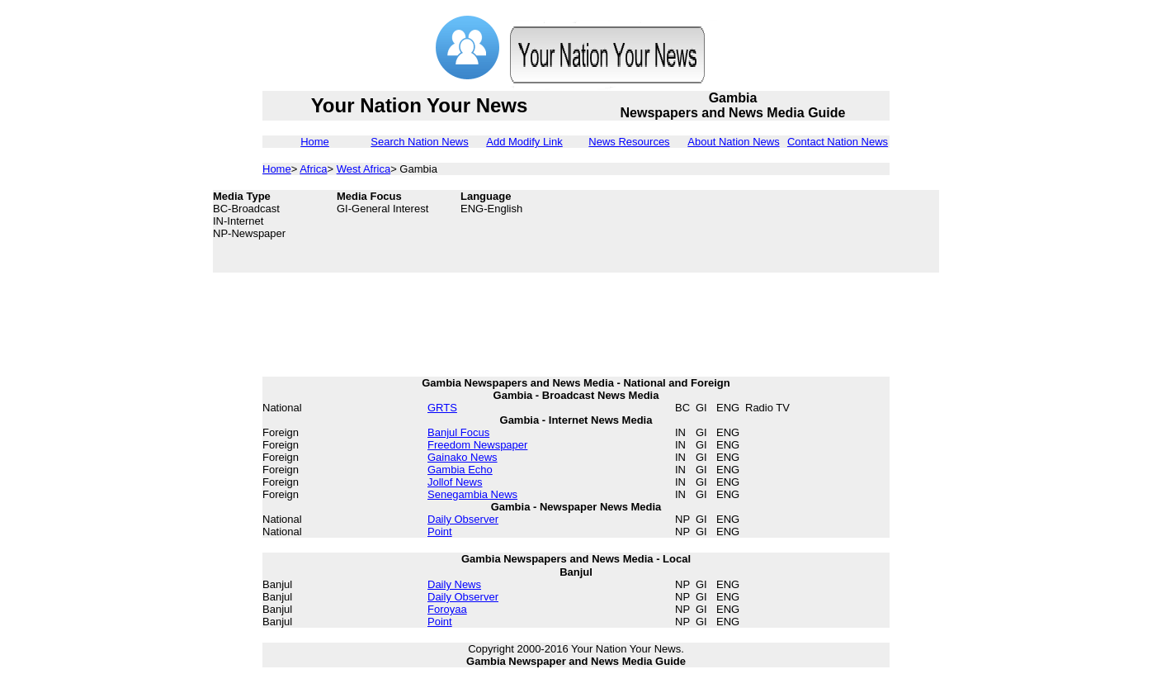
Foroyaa (447, 609)
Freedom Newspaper (477, 445)
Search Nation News (420, 141)
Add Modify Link (524, 141)
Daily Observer (462, 519)
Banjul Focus (458, 432)
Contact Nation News (837, 141)
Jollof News (454, 482)
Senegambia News (472, 494)
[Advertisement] (807, 231)
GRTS (442, 407)
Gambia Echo (460, 469)
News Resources (628, 141)
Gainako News (462, 457)
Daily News (454, 584)
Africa (313, 169)
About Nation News (733, 141)
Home (314, 141)
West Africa (364, 169)
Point (439, 531)
